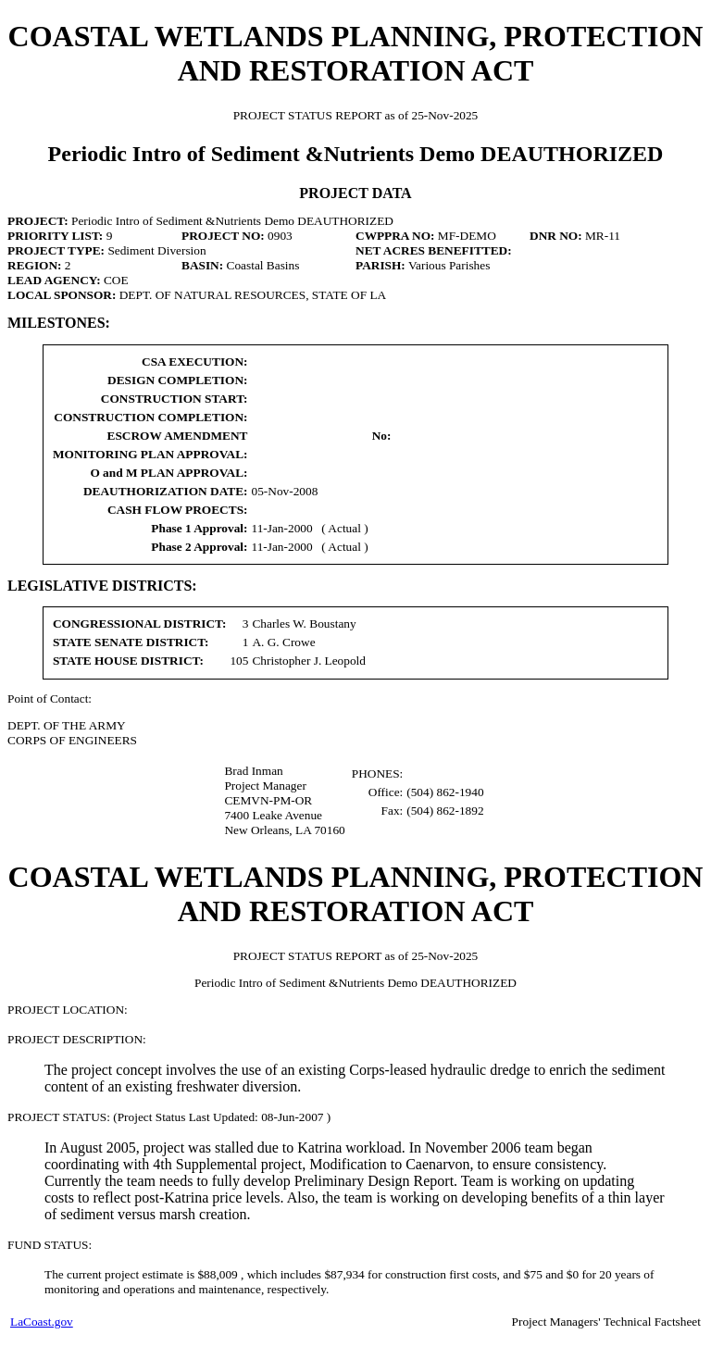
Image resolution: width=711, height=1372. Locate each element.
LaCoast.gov (41, 1321)
